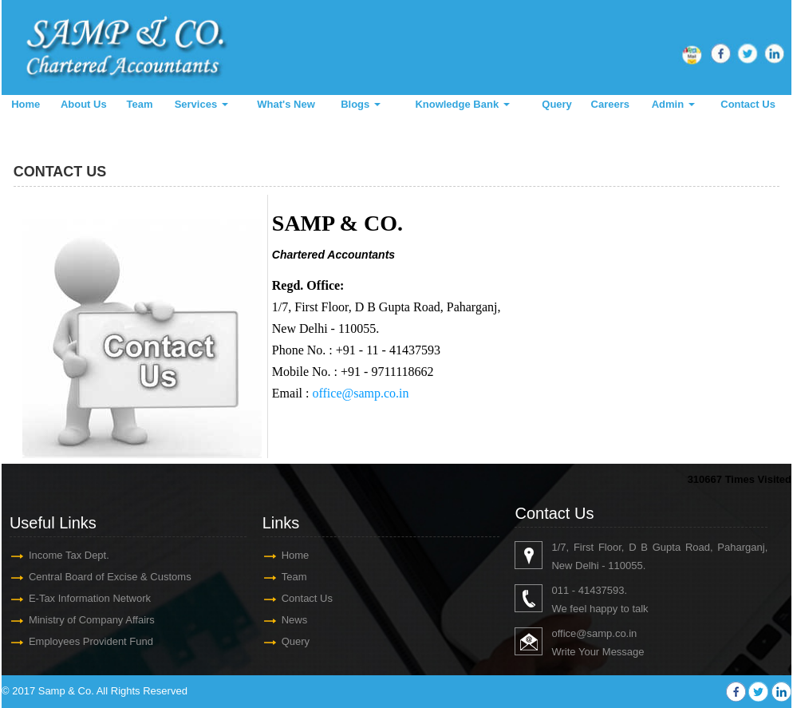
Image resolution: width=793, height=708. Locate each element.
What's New (285, 104)
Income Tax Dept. (69, 555)
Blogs (361, 104)
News (295, 620)
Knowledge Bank (462, 104)
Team (140, 104)
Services (201, 104)
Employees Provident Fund (91, 641)
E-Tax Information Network (90, 598)
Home (25, 104)
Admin (673, 104)
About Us (84, 104)
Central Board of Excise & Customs (110, 577)
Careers (610, 104)
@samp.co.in (606, 633)
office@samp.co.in (360, 393)
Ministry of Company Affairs (92, 620)
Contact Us (747, 104)
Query (557, 104)
